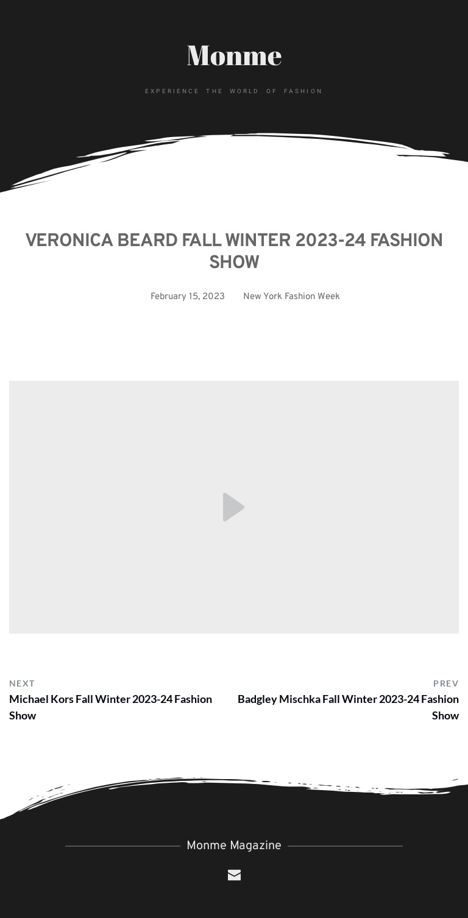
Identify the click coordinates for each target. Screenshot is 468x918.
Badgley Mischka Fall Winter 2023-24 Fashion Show (348, 707)
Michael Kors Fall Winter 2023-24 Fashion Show (110, 707)
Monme (234, 54)
